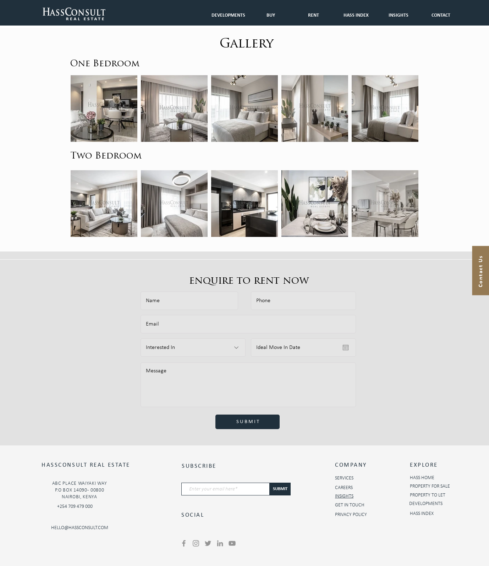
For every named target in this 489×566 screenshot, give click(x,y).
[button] (313, 12)
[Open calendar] (345, 347)
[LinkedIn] (220, 543)
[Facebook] (184, 543)
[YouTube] (232, 543)
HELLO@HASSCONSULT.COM (79, 528)
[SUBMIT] (280, 489)
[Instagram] (196, 543)
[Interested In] (193, 347)
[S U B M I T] (247, 422)
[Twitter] (208, 543)
